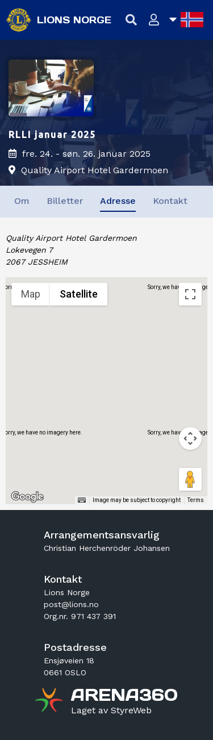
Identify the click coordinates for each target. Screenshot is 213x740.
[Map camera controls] (190, 438)
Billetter (65, 200)
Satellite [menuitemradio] (79, 294)
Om (22, 200)
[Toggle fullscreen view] (190, 294)
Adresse (118, 200)
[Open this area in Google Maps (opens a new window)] (27, 497)
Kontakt (170, 200)
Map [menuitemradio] (30, 294)
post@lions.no (71, 604)
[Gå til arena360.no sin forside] (50, 701)
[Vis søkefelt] (131, 20)
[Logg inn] (154, 20)
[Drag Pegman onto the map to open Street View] (190, 479)
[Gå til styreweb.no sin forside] (111, 710)
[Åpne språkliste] (186, 19)
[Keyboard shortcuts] (82, 500)
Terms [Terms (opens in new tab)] (195, 500)
